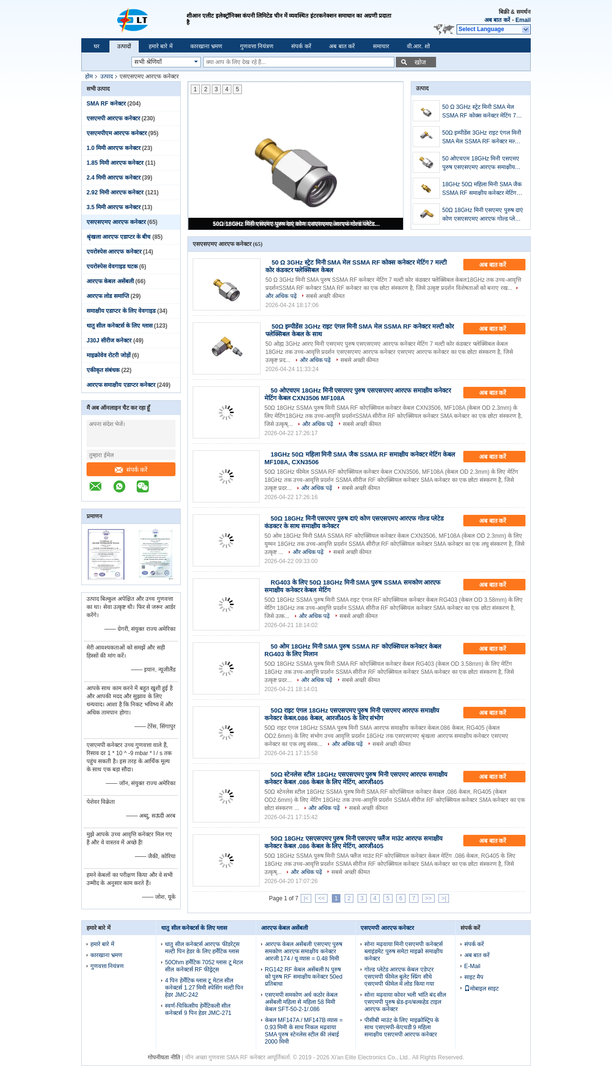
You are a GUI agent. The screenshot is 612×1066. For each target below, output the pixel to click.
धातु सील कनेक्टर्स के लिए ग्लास (120, 325)
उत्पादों (124, 46)
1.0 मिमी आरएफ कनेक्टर (114, 148)
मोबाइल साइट (481, 988)
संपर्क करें (301, 46)
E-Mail (472, 966)
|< (306, 898)
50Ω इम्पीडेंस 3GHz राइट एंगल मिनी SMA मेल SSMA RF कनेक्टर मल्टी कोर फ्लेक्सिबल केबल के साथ (482, 137)
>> (428, 898)
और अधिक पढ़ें (315, 360)
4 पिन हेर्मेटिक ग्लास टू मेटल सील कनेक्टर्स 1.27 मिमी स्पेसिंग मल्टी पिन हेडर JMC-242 (204, 987)
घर (96, 46)
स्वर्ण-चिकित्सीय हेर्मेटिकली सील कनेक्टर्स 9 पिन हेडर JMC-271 (198, 1009)
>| (443, 898)
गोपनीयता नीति (164, 1057)
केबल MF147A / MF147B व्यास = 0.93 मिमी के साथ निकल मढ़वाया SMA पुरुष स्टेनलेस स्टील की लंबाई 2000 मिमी (304, 1031)
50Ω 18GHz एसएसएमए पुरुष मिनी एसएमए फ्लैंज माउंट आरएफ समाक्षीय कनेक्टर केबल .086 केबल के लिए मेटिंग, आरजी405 (353, 842)
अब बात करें (497, 20)
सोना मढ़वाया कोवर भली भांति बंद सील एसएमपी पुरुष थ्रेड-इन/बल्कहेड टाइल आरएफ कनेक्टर (405, 1002)
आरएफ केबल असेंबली (110, 281)
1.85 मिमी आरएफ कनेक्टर (115, 163)
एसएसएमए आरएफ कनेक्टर (116, 222)
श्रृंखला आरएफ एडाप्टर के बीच (119, 237)
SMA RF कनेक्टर (106, 103)
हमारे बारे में (161, 46)
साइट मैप (473, 977)
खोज (420, 62)
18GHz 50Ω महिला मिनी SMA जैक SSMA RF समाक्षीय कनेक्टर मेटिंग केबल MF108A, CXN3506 (482, 189)
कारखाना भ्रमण (206, 46)
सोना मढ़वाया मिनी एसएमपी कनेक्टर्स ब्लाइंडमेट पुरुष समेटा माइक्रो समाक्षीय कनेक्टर (403, 951)
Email (523, 20)
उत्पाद (106, 76)
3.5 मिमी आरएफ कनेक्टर (114, 207)
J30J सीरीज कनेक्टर (109, 340)
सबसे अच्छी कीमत (325, 296)
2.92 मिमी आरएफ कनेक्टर (115, 192)
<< (321, 898)
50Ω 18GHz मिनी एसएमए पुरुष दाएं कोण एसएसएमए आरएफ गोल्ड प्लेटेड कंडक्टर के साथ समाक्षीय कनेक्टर (296, 224)
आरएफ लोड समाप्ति (108, 296)
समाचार (381, 46)
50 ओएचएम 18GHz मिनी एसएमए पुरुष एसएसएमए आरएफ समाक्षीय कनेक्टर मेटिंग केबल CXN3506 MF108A (480, 163)
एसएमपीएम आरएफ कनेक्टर (117, 133)
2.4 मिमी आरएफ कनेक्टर (114, 177)
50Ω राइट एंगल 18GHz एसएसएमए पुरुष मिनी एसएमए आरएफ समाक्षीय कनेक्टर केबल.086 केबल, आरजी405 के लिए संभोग (351, 714)
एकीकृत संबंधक (103, 370)
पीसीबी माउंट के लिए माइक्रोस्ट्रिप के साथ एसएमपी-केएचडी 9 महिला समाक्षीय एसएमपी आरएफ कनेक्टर (401, 1027)
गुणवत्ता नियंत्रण (256, 46)
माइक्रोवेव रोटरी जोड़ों (109, 355)
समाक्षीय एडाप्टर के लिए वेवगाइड (121, 311)
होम (89, 76)
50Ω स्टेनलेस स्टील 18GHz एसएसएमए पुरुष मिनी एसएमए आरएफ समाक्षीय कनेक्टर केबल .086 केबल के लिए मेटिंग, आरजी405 (356, 778)
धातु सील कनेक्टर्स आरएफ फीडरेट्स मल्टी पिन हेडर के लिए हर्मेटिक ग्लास (202, 948)
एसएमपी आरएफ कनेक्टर (113, 118)
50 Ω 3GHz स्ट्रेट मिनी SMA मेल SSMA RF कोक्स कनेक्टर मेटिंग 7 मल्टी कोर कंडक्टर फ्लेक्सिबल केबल (479, 112)
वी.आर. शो (418, 46)
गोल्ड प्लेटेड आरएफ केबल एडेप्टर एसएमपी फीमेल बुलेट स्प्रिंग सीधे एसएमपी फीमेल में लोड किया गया (399, 976)
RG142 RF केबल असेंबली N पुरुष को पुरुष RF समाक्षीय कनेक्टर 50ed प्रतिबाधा (303, 976)
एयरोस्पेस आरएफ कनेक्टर (114, 251)
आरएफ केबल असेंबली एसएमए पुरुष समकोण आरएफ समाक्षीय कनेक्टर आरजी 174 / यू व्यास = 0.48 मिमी (303, 951)
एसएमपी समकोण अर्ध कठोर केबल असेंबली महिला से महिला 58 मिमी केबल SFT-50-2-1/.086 (301, 1002)
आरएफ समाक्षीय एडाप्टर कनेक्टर (121, 385)
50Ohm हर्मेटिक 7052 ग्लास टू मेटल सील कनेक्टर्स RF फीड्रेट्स (204, 966)
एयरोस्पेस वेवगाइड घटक (112, 266)
